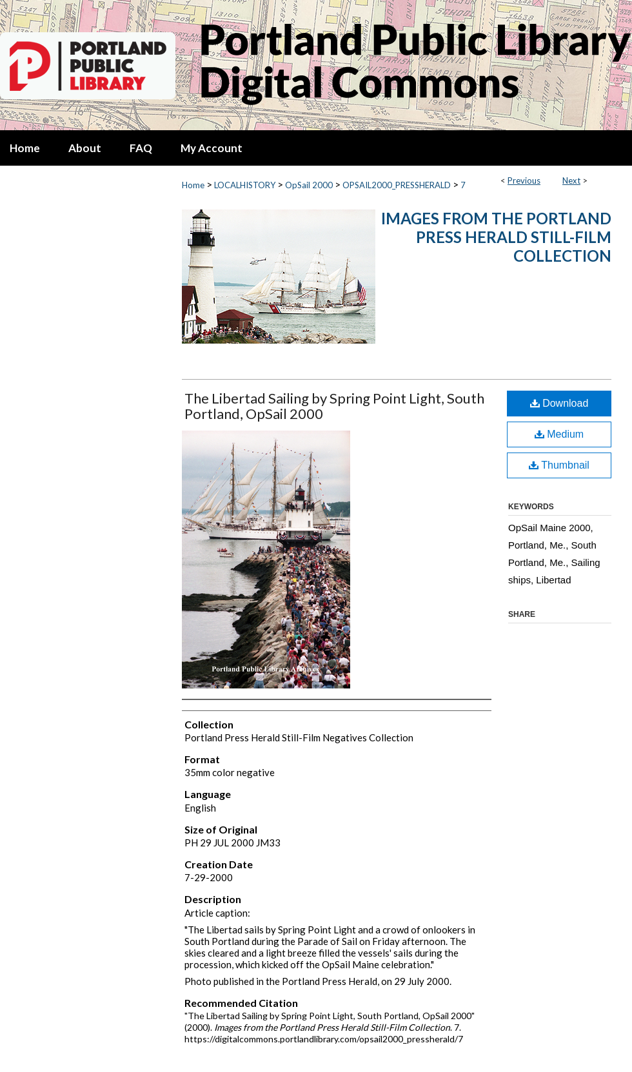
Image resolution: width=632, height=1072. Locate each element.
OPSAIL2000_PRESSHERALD (396, 185)
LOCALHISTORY (244, 185)
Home (193, 185)
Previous (524, 180)
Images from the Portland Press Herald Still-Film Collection (496, 237)
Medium (559, 434)
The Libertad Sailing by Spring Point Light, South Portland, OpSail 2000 (334, 405)
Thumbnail (559, 465)
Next (571, 180)
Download (559, 403)
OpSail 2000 (309, 185)
